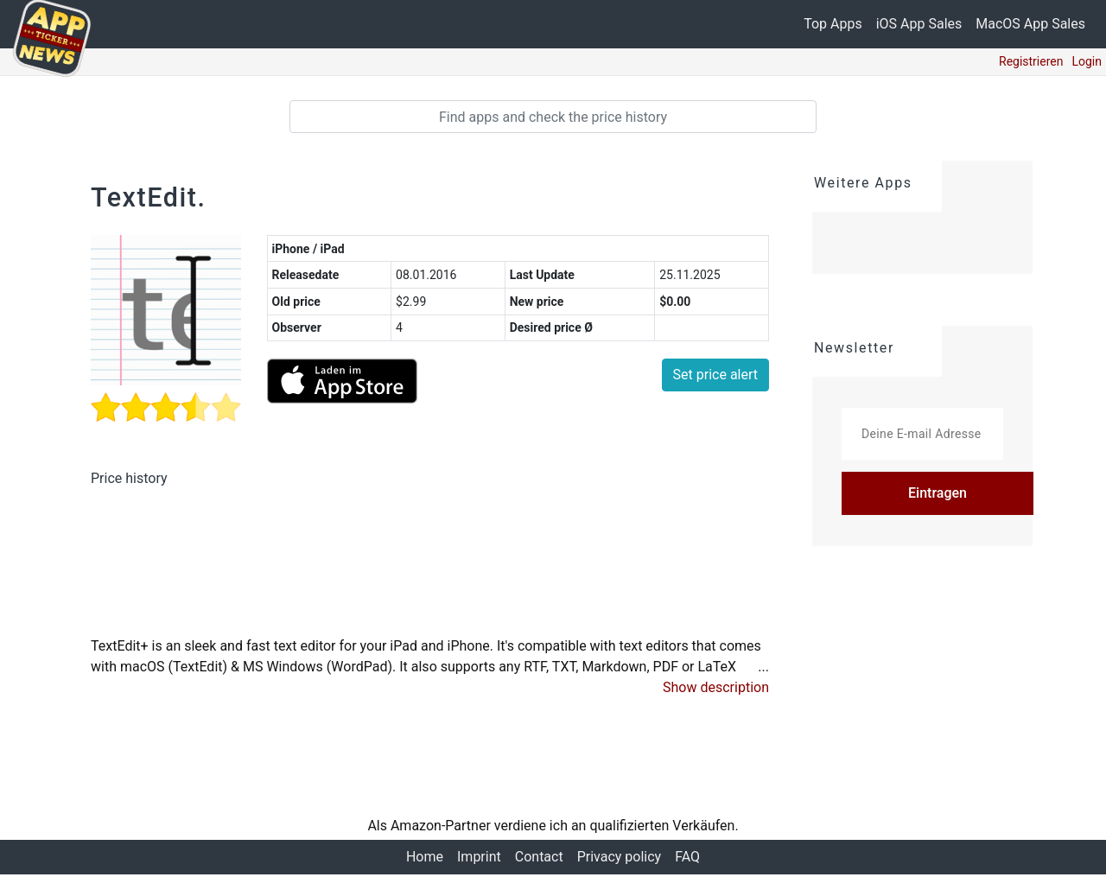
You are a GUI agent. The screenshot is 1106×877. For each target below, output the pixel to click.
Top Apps (833, 24)
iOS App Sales (919, 24)
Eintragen (937, 493)
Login (1086, 61)
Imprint (479, 859)
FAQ (687, 859)
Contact (539, 859)
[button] (716, 690)
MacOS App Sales (1030, 24)
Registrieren (1031, 61)
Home (424, 859)
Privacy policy (619, 859)
